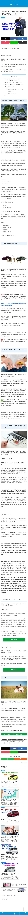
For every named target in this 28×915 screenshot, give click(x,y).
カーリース (3, 739)
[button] (22, 42)
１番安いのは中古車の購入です (11, 80)
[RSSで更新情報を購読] (20, 759)
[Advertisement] (11, 852)
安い (22, 741)
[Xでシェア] (5, 38)
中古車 (13, 741)
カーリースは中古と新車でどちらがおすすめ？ (14, 84)
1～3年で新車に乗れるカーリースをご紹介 (15, 89)
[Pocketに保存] (5, 42)
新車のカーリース (9, 88)
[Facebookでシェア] (14, 38)
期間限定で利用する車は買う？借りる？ (13, 79)
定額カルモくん (11, 91)
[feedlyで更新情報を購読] (7, 759)
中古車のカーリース (10, 86)
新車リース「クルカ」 (12, 93)
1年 (25, 739)
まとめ (6, 95)
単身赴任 (18, 741)
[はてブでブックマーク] (22, 38)
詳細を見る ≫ (14, 639)
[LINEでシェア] (14, 42)
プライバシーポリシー (20, 909)
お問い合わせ (14, 910)
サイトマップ (7, 909)
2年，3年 (3, 741)
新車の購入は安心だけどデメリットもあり (13, 82)
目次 (12, 76)
